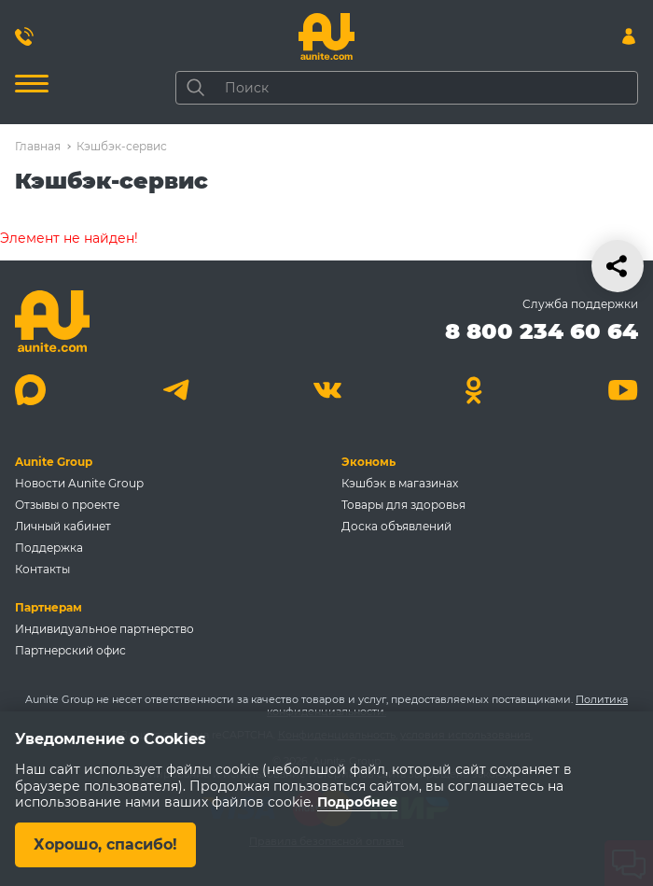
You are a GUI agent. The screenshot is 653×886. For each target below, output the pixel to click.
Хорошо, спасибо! (105, 844)
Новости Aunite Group (79, 483)
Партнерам (48, 607)
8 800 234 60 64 (541, 331)
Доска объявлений (396, 526)
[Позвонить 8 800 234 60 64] (24, 36)
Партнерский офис (70, 650)
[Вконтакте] (327, 389)
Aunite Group (53, 462)
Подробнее (357, 803)
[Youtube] (622, 389)
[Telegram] (178, 389)
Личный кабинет (63, 526)
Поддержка (49, 548)
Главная (38, 146)
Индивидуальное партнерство (104, 629)
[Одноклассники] (474, 389)
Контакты (42, 569)
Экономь (368, 462)
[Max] (30, 389)
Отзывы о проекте (67, 505)
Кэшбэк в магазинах (399, 483)
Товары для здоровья (403, 505)
